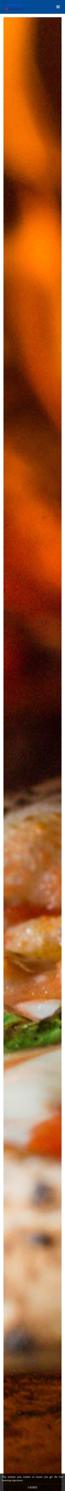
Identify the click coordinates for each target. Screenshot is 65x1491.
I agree (32, 1487)
